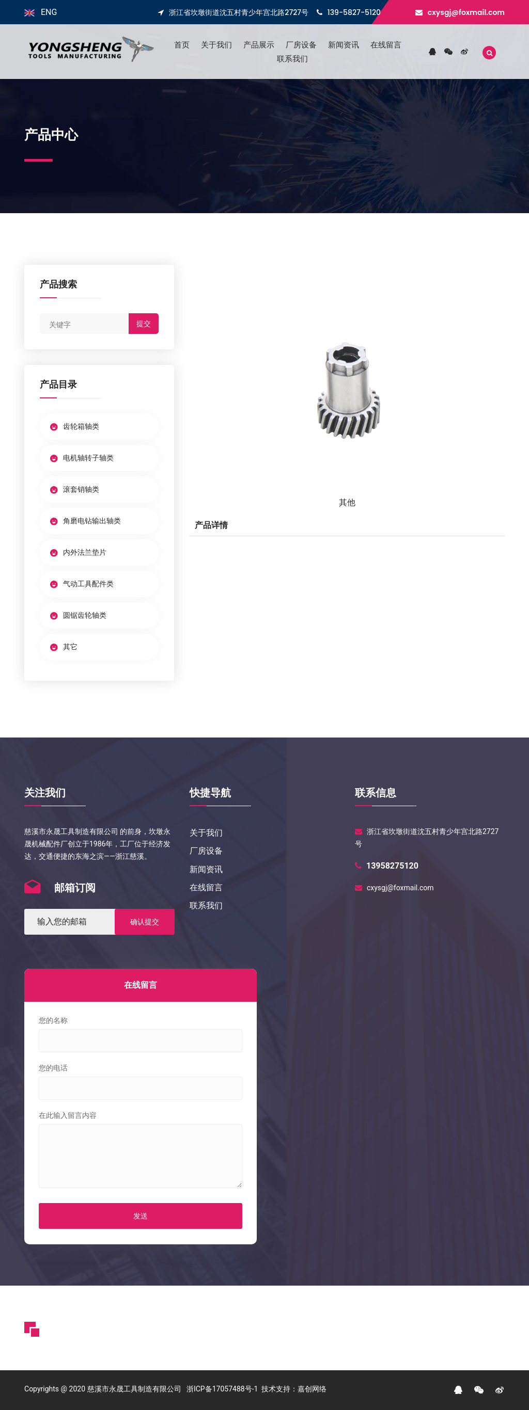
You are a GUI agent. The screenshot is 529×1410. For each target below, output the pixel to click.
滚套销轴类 (74, 489)
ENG (40, 12)
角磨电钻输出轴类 (85, 521)
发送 (140, 1216)
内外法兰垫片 (78, 552)
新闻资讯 (343, 44)
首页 (182, 44)
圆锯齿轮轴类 (78, 615)
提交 (143, 323)
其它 (63, 647)
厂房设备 (301, 44)
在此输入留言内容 (68, 1115)
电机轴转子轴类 (82, 458)
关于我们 (216, 44)
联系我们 (292, 58)
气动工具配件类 (82, 584)
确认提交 (144, 922)
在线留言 (385, 44)
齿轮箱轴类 (74, 426)
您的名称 (53, 1020)
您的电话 (53, 1068)
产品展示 (258, 44)
